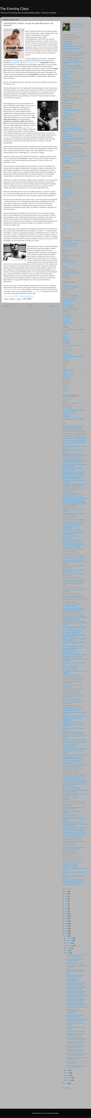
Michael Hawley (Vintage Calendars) (73, 410)
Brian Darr (66, 401)
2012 (66, 923)
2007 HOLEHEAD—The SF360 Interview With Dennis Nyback (75, 1038)
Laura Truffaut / (72, 837)
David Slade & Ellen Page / (74, 801)
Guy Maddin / (71, 693)
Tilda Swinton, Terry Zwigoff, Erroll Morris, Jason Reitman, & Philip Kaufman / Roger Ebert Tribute (75, 824)
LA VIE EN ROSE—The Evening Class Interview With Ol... (75, 1042)
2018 (66, 908)
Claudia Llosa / (73, 679)
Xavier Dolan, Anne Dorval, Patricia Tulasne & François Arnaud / (74, 562)
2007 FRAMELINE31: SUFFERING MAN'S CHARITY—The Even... (76, 991)
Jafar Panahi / (69, 746)
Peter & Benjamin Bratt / (73, 519)
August (68, 948)
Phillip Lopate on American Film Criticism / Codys (72, 682)
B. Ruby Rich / (73, 778)
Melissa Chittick (67, 538)
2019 (66, 906)
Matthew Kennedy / (73, 657)
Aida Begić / (68, 491)
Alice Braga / (70, 517)
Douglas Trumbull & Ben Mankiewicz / (74, 842)
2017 (66, 911)
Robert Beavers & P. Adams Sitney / (74, 473)
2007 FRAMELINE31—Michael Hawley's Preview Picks (75, 1015)
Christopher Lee (28, 127)
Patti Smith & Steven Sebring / (73, 808)
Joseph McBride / (73, 708)
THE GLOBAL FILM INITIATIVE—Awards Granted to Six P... (76, 1034)
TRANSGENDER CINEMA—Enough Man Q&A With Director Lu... (76, 1019)
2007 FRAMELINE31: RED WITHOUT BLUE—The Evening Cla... (77, 995)
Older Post (54, 306)
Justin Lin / (72, 675)
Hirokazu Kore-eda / (70, 669)
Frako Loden (66, 414)
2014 (66, 918)
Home (31, 306)
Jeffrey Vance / (71, 859)
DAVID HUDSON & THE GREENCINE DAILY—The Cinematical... (74, 1011)
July (67, 950)
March (68, 1075)
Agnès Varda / (73, 862)
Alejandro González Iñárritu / (73, 646)
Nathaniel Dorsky (68, 568)
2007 (66, 936)
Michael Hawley (67, 408)
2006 (66, 1083)
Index (69, 269)
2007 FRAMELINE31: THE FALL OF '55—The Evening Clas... (76, 955)
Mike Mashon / (72, 705)
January (68, 1080)
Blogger (56, 1113)
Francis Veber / (70, 866)
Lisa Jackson (36, 291)
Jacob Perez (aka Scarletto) (12, 289)
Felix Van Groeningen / (71, 854)
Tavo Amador (67, 398)
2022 (66, 899)
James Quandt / (75, 754)
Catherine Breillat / (74, 522)
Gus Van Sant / (71, 857)
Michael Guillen (77, 24)
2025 (66, 894)
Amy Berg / (72, 496)
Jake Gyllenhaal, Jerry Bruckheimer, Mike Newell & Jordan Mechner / (74, 610)
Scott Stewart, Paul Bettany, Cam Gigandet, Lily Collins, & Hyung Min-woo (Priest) (75, 819)
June (67, 953)
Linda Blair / (70, 507)
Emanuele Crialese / (73, 549)
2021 (66, 901)
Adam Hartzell (67, 405)
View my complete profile (78, 26)
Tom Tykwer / (69, 845)
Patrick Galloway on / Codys (75, 599)
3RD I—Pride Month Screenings (75, 1031)
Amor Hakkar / (72, 613)
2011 (66, 926)
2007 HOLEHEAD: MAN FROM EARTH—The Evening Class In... (76, 1003)
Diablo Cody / (72, 540)
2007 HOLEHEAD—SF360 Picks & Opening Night (76, 1062)
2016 (66, 913)
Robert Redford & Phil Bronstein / (75, 766)
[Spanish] (71, 345)
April (67, 1072)
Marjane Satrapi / (71, 788)
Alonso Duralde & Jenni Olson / (74, 580)
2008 (66, 933)
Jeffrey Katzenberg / (75, 654)
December (69, 938)
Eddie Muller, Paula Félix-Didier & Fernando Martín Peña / (73, 732)
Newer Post (8, 306)
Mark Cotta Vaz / (70, 864)
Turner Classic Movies (69, 262)
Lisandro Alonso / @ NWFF (74, 431)
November (69, 940)
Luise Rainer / (72, 761)
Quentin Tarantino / (75, 828)
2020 (66, 904)
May (67, 1070)
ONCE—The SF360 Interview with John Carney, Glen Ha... (76, 1066)
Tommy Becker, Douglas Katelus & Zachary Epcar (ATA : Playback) (73, 477)
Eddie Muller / (70, 722)
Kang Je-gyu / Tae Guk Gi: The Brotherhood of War (72, 649)
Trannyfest (6, 137)
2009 (66, 931)
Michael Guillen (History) (70, 403)
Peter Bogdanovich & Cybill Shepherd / (74, 514)
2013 (66, 921)
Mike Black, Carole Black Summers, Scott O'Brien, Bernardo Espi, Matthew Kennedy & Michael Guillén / (75, 503)
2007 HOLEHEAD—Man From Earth (76, 1007)
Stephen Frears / (71, 593)
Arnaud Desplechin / (74, 558)
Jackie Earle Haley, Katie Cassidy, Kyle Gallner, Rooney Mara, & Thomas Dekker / (75, 617)
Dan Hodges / (71, 632)
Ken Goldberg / (70, 606)
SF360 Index (66, 277)
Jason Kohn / (70, 666)
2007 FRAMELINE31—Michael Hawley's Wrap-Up (75, 959)
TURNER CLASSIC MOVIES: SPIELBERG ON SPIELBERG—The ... (76, 971)
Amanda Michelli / (71, 710)
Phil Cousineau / (72, 546)
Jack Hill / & (73, 630)
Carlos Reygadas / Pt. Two (74, 775)
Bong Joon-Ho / (70, 652)
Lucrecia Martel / (71, 699)
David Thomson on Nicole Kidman (73, 830)
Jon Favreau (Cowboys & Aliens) (72, 587)
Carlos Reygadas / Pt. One (74, 773)
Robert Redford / (73, 763)
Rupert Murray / (74, 739)
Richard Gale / (74, 596)
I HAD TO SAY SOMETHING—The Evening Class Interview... (76, 975)
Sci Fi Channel (67, 260)
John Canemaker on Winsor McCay (73, 530)
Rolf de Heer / (70, 553)
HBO (64, 253)
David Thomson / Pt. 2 (74, 834)
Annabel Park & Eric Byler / (75, 748)
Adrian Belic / (72, 494)
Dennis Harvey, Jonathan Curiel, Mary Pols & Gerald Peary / (75, 627)
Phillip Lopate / (74, 689)
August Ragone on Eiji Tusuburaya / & (73, 757)
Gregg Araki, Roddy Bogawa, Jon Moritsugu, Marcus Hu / (75, 455)
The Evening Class (14, 9)
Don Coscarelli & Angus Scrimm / (73, 543)
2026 (66, 891)
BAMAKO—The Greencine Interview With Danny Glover (77, 1058)
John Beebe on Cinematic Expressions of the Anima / (74, 484)
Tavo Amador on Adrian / (74, 440)
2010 (66, 928)
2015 (66, 916)
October (68, 943)
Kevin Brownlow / (73, 524)
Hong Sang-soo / (74, 635)
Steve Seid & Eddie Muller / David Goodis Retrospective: (75, 790)
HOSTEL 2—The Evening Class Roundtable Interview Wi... (75, 1046)
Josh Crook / (69, 551)
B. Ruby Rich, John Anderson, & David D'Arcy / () (75, 781)
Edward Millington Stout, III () (73, 419)
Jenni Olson (66, 416)
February (69, 1077)
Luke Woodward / (72, 884)
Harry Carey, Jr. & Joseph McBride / (73, 533)
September (69, 945)
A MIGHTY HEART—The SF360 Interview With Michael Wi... (75, 999)
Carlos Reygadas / (73, 769)
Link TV (65, 257)
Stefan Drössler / (72, 577)
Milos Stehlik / (71, 815)
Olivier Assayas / (72, 468)
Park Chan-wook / (70, 536)
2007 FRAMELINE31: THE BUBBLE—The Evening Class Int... (76, 987)
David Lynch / (71, 691)
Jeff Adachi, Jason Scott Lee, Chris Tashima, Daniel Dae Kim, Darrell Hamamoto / (73, 427)
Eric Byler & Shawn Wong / (71, 527)
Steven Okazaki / (75, 742)
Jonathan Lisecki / (73, 677)
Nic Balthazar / (69, 470)
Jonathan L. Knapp (68, 412)
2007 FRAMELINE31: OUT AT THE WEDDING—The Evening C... (76, 983)
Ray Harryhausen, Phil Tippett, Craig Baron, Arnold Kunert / (75, 623)
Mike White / (73, 880)
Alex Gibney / (69, 601)
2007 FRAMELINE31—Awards (75, 963)
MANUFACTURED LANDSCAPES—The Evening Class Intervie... (76, 1054)
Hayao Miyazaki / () (74, 716)
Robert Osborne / (70, 744)
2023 (66, 896)
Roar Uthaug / (70, 851)
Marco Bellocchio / (75, 498)
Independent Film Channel (71, 255)
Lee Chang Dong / (73, 565)
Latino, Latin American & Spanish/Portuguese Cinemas (72, 272)
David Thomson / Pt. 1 (74, 832)
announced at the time (33, 62)
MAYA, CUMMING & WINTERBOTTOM (72, 979)
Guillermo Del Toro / (74, 556)
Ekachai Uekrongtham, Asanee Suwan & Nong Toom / (75, 848)
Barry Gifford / (71, 604)
